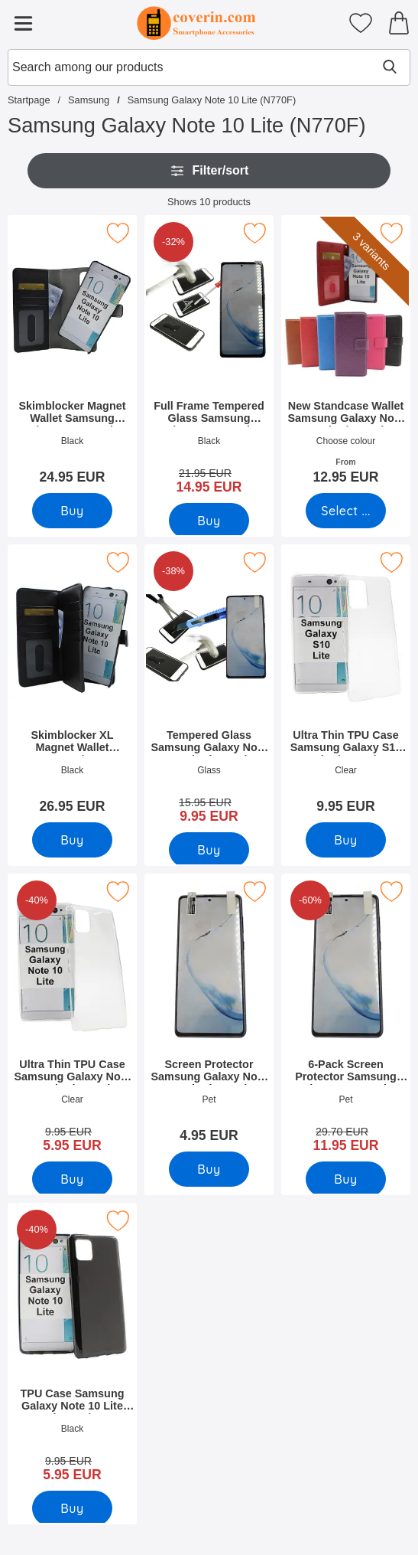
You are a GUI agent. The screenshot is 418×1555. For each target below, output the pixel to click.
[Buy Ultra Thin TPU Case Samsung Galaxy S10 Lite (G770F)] (346, 840)
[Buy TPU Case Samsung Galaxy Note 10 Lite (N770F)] (72, 1508)
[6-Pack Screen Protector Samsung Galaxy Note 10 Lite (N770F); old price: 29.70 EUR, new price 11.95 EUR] (346, 1018)
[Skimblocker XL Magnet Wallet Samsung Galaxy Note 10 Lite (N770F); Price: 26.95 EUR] (72, 684)
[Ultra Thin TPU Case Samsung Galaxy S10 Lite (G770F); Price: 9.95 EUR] (346, 684)
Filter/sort (209, 170)
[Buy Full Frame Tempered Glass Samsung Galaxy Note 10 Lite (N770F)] (209, 520)
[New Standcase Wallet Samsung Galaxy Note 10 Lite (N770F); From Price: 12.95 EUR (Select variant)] (346, 355)
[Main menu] (23, 23)
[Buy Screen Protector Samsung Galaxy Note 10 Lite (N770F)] (209, 1169)
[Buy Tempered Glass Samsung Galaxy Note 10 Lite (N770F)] (209, 849)
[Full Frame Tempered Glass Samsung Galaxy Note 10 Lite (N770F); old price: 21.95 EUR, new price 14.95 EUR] (209, 360)
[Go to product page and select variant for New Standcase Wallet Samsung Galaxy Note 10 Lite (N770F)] (346, 510)
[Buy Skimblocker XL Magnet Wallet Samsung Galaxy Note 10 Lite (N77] (72, 840)
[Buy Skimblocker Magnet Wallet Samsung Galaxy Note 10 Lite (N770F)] (72, 510)
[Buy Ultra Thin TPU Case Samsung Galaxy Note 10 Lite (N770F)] (72, 1179)
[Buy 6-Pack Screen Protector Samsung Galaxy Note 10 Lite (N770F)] (346, 1179)
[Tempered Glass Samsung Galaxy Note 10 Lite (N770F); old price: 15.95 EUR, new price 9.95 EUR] (209, 689)
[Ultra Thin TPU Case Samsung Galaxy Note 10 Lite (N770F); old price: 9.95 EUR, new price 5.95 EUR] (72, 1018)
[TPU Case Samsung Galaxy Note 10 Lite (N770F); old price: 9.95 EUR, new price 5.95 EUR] (72, 1347)
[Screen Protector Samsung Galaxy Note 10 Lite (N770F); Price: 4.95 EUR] (209, 1013)
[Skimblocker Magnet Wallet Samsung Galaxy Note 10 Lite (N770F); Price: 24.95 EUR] (72, 355)
